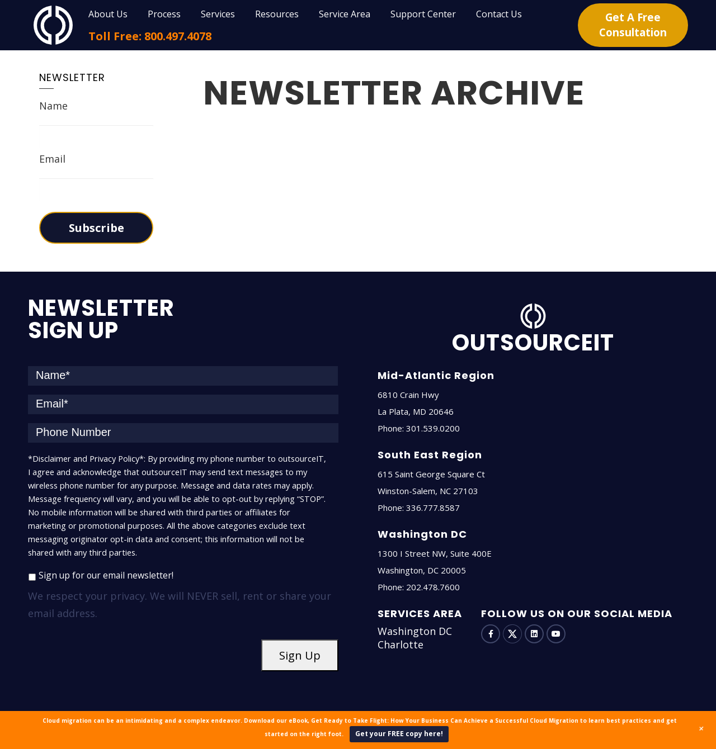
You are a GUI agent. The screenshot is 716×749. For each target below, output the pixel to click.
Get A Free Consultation (633, 25)
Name (53, 105)
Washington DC (415, 631)
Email (52, 158)
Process (164, 14)
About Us (108, 14)
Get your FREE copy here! (399, 733)
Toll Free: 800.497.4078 (149, 36)
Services (218, 14)
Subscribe (96, 227)
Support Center (423, 14)
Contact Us (499, 14)
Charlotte (400, 644)
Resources (277, 14)
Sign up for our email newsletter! (106, 575)
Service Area (344, 14)
